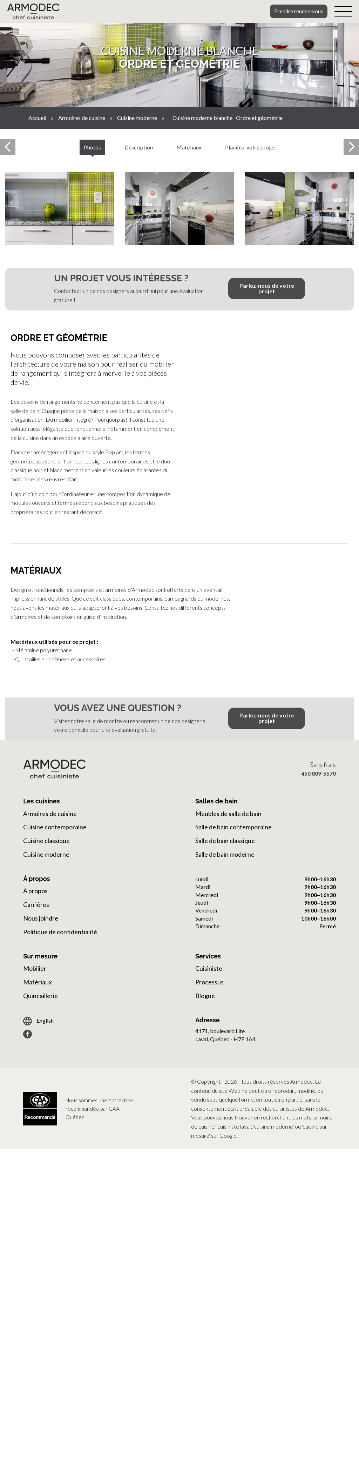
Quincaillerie (40, 996)
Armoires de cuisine (81, 117)
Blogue (205, 996)
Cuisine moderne (137, 117)
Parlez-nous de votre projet (266, 288)
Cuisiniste (208, 968)
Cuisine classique (46, 840)
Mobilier (34, 968)
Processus (209, 982)
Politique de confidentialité (60, 932)
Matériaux (189, 147)
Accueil (37, 117)
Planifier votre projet (250, 147)
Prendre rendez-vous (298, 11)
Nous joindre (40, 918)
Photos (92, 147)
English (38, 1021)
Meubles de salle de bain (228, 813)
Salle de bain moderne (225, 854)
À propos (35, 891)
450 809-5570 (318, 773)
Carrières (36, 904)
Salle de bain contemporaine (233, 827)
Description (138, 147)
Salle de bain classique (225, 840)
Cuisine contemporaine (55, 827)
